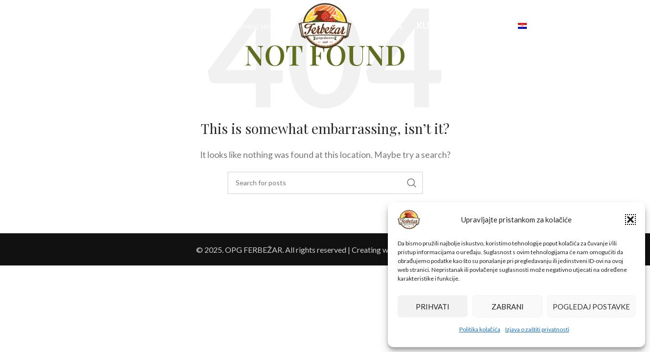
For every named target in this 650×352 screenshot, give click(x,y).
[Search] (28, 26)
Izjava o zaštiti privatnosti (537, 329)
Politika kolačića (479, 329)
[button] (630, 219)
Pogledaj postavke (591, 306)
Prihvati (432, 306)
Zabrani (508, 306)
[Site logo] (325, 24)
